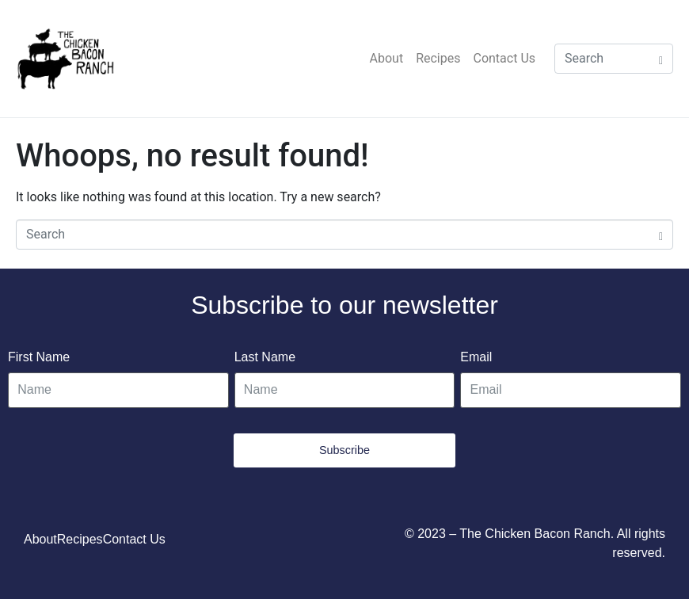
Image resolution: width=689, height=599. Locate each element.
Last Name (264, 357)
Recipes (438, 58)
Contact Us (504, 58)
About (387, 58)
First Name (39, 357)
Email (476, 357)
